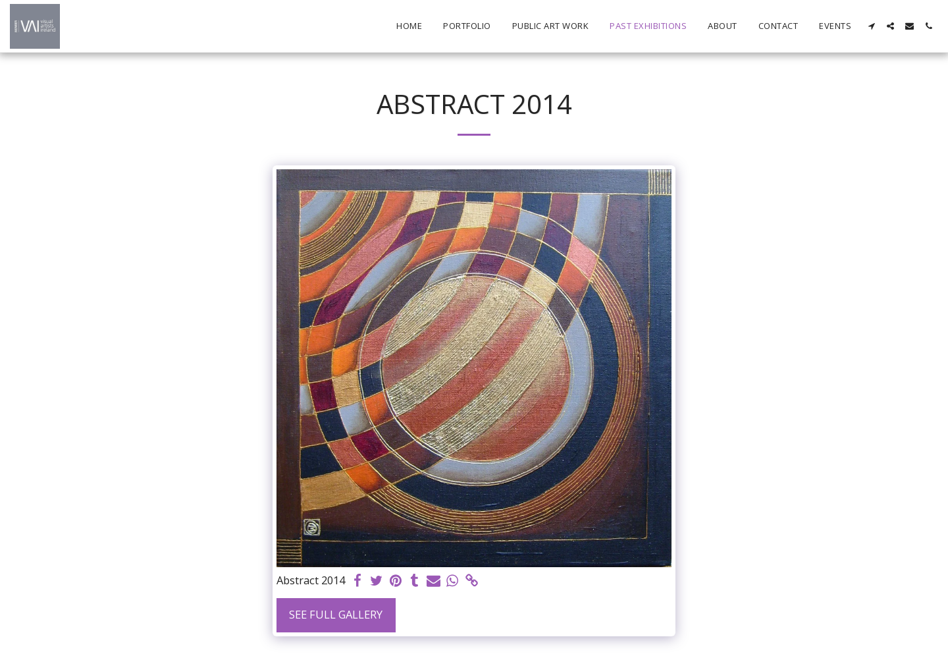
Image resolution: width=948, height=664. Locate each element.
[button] (871, 26)
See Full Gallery (335, 614)
